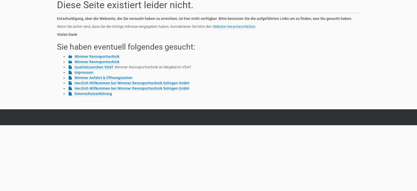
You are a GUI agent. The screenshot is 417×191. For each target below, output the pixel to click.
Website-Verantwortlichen (234, 26)
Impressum (83, 72)
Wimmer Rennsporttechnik (96, 56)
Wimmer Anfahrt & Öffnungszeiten (103, 78)
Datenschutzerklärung (93, 94)
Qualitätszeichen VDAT (94, 67)
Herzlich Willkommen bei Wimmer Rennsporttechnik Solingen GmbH (131, 83)
